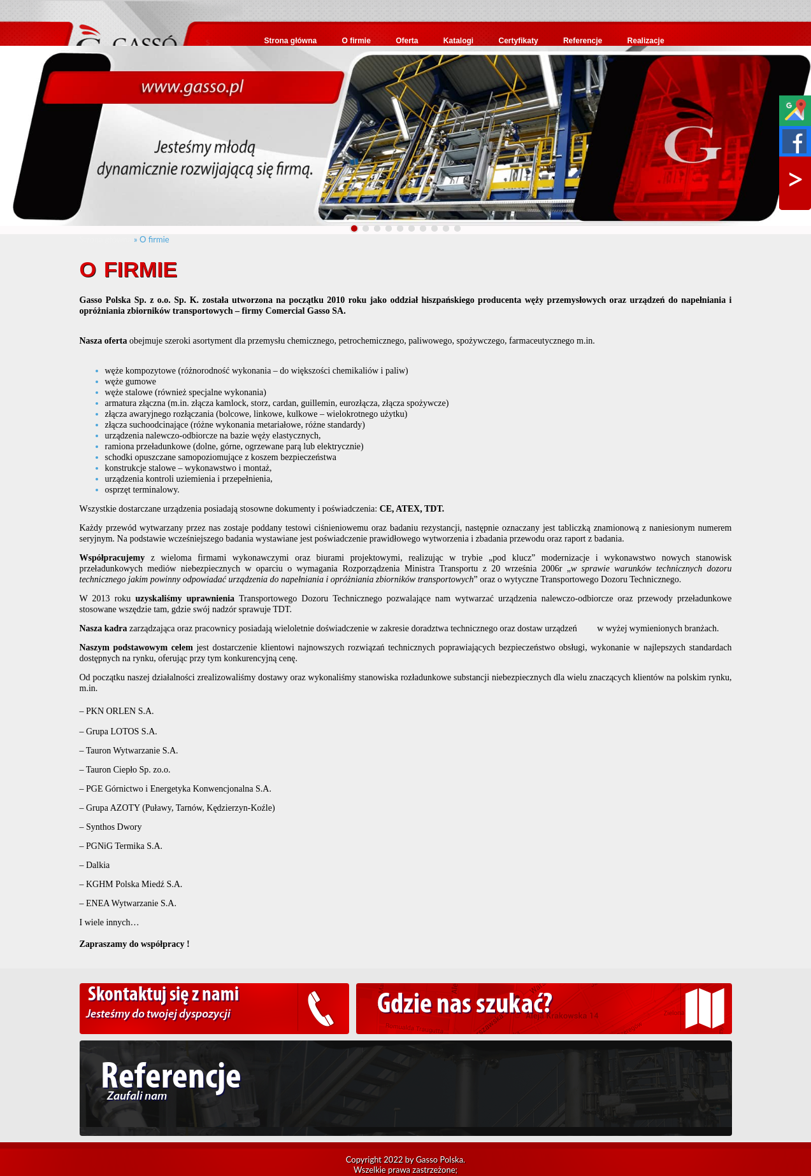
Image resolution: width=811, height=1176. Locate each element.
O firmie (356, 40)
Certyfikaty (518, 40)
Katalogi (458, 40)
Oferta (407, 40)
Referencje (582, 40)
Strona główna (290, 40)
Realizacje (646, 40)
